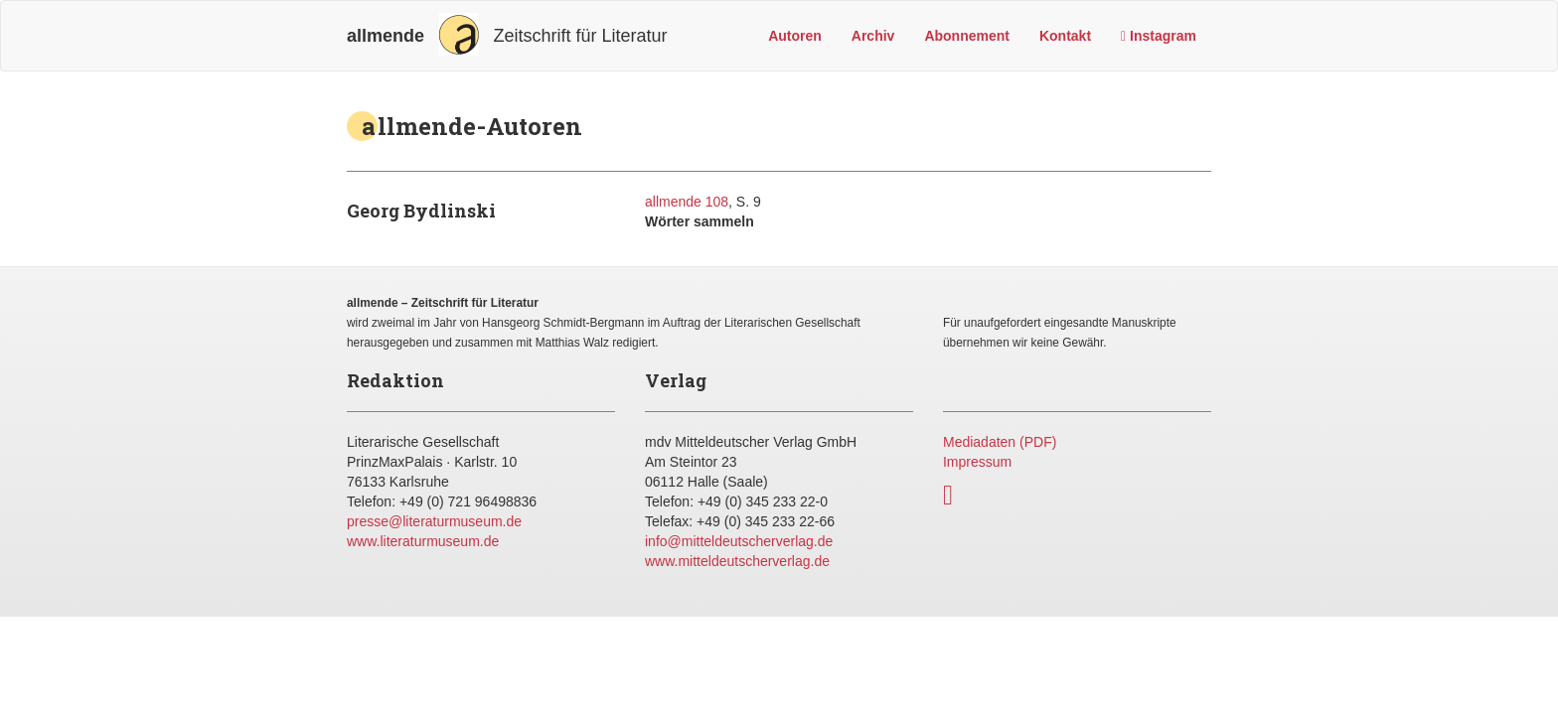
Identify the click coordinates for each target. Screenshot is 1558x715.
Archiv (873, 36)
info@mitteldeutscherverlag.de (739, 541)
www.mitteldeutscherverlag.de (737, 561)
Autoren (795, 36)
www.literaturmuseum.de (423, 541)
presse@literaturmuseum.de (434, 521)
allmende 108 (686, 202)
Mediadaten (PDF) (999, 442)
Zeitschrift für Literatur (507, 34)
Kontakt (1065, 36)
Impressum (977, 462)
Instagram (1158, 36)
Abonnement (967, 36)
